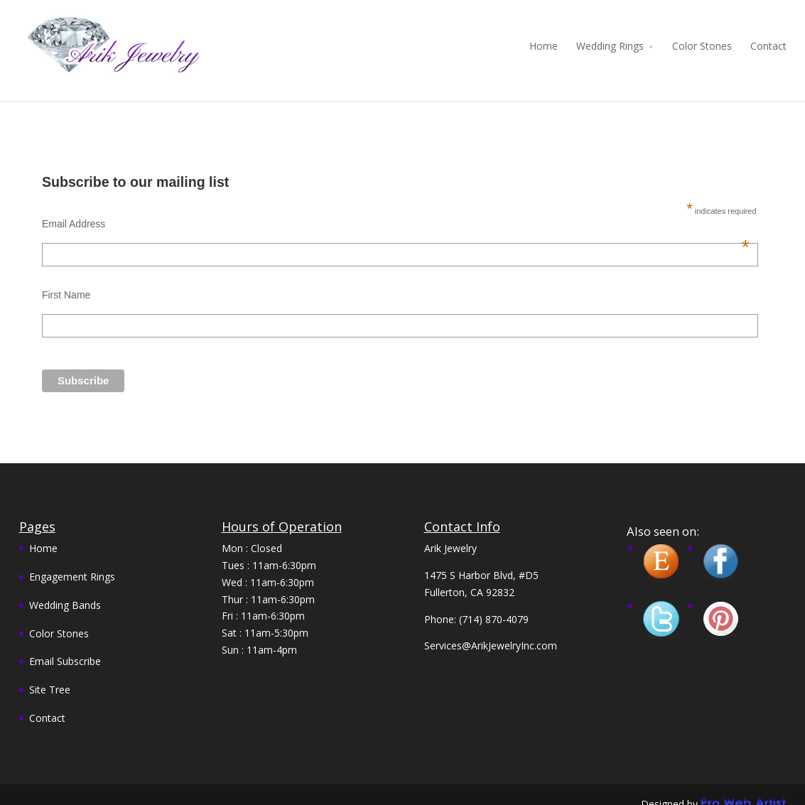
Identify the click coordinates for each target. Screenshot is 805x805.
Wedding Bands (65, 593)
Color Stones (702, 46)
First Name (66, 283)
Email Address (396, 213)
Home (543, 46)
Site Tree (49, 678)
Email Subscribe (65, 650)
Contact (768, 46)
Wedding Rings (610, 46)
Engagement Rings (72, 565)
